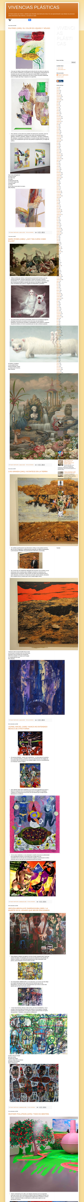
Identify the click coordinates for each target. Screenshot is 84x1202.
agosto (58, 101)
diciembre (59, 95)
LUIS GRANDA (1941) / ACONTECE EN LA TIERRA (28, 471)
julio (57, 102)
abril (57, 88)
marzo (58, 90)
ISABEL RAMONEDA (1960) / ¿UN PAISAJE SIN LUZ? (70, 472)
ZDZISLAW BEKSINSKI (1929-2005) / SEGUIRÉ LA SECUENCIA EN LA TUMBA (70, 502)
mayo (58, 87)
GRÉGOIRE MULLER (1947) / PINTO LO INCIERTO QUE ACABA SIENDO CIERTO (69, 462)
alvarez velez (60, 68)
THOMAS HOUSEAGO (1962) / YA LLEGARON (69, 482)
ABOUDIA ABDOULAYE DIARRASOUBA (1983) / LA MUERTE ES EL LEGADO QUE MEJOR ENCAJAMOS (29, 909)
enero (58, 93)
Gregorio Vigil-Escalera (63, 74)
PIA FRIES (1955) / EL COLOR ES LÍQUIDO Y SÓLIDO (29, 28)
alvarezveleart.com (62, 69)
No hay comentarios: (30, 232)
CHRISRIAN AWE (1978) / (69, 451)
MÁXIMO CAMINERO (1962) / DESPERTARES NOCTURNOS (69, 442)
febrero (58, 92)
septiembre (59, 99)
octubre (58, 98)
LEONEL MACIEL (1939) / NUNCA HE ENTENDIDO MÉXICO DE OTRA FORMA (27, 728)
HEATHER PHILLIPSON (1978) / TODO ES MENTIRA (28, 1114)
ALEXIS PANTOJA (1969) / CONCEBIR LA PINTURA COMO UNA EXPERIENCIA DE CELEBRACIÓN (69, 493)
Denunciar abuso (61, 416)
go (58, 412)
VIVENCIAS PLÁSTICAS (33, 7)
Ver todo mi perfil (60, 76)
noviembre (59, 96)
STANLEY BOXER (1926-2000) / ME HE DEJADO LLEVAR (69, 432)
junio (58, 104)
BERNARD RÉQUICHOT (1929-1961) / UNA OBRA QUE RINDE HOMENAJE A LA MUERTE (69, 513)
